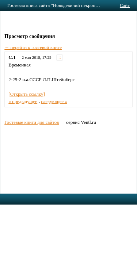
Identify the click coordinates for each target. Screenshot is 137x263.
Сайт (125, 5)
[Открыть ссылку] (26, 94)
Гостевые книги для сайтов (31, 122)
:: (59, 57)
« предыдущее (22, 101)
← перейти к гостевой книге (33, 47)
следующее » (54, 101)
